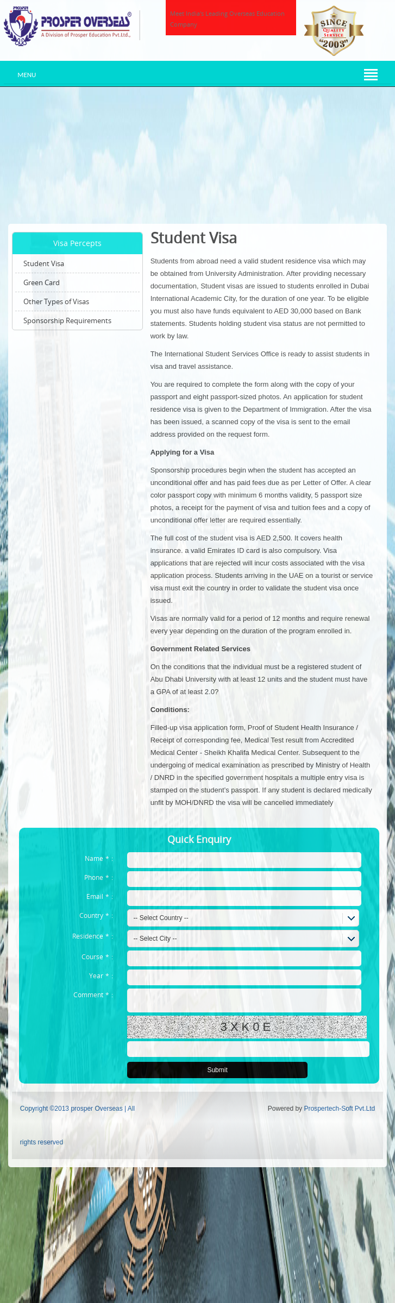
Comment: (93, 994)
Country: (96, 915)
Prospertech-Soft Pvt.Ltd (339, 1108)
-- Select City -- (155, 938)
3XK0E (247, 1027)
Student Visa (43, 263)
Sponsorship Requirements (67, 320)
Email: (99, 896)
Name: (99, 858)
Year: (101, 975)
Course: (97, 956)
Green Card (41, 282)
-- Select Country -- (160, 918)
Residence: (92, 935)
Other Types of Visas (56, 301)
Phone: (98, 877)
